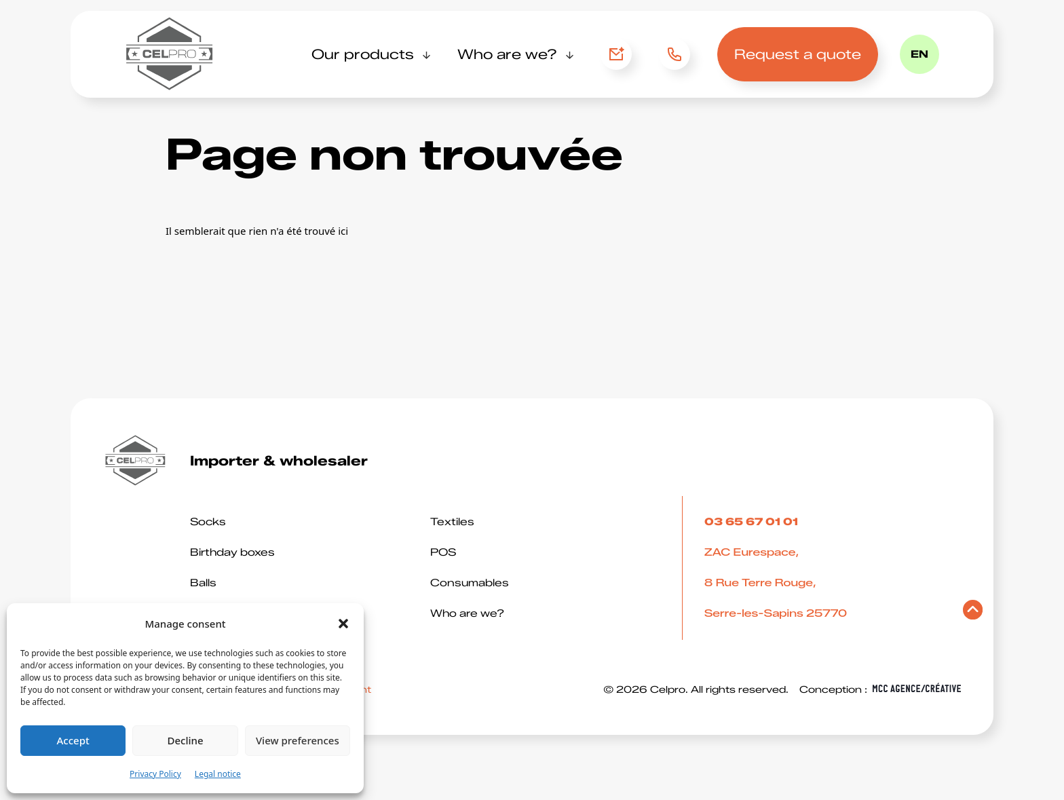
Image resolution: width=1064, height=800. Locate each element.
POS (443, 552)
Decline (185, 740)
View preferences (297, 740)
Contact (616, 54)
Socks (208, 522)
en (919, 54)
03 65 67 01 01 (670, 54)
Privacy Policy (155, 774)
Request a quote (797, 54)
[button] (343, 623)
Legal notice (218, 774)
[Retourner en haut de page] (973, 613)
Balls (203, 583)
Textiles (452, 522)
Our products (362, 54)
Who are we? (507, 54)
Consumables (469, 583)
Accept (73, 740)
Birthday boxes (232, 552)
